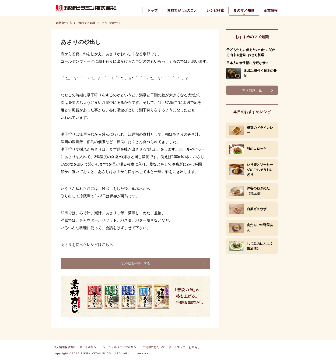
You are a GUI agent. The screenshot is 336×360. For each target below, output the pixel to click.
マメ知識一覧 (252, 90)
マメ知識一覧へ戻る (135, 263)
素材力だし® (64, 23)
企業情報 (271, 10)
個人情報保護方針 (65, 347)
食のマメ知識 (243, 10)
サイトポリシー (89, 347)
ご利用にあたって (154, 347)
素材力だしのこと (182, 10)
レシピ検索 (215, 10)
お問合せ (194, 347)
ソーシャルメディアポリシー (121, 347)
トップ (152, 10)
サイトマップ (176, 347)
